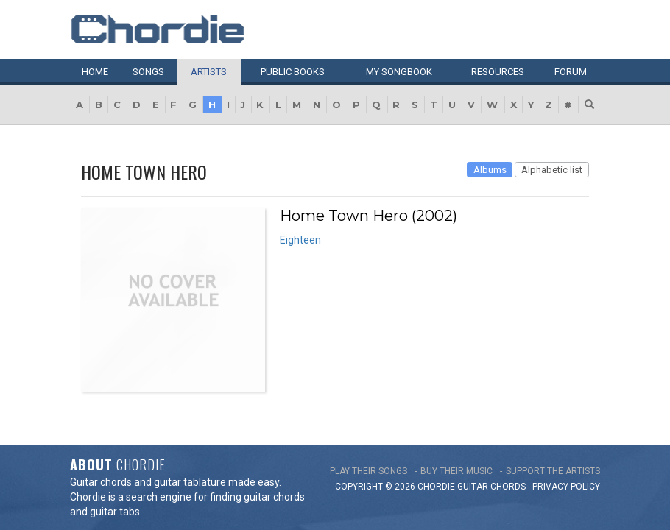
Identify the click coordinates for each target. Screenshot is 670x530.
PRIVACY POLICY (566, 461)
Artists (209, 71)
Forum (570, 71)
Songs (148, 71)
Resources (497, 71)
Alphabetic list (551, 169)
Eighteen (300, 240)
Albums (490, 169)
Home (95, 71)
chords (508, 461)
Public (293, 71)
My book (399, 71)
